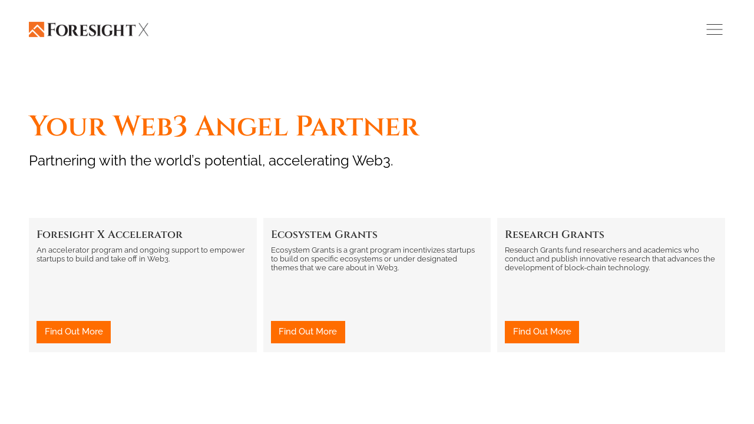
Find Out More (74, 331)
